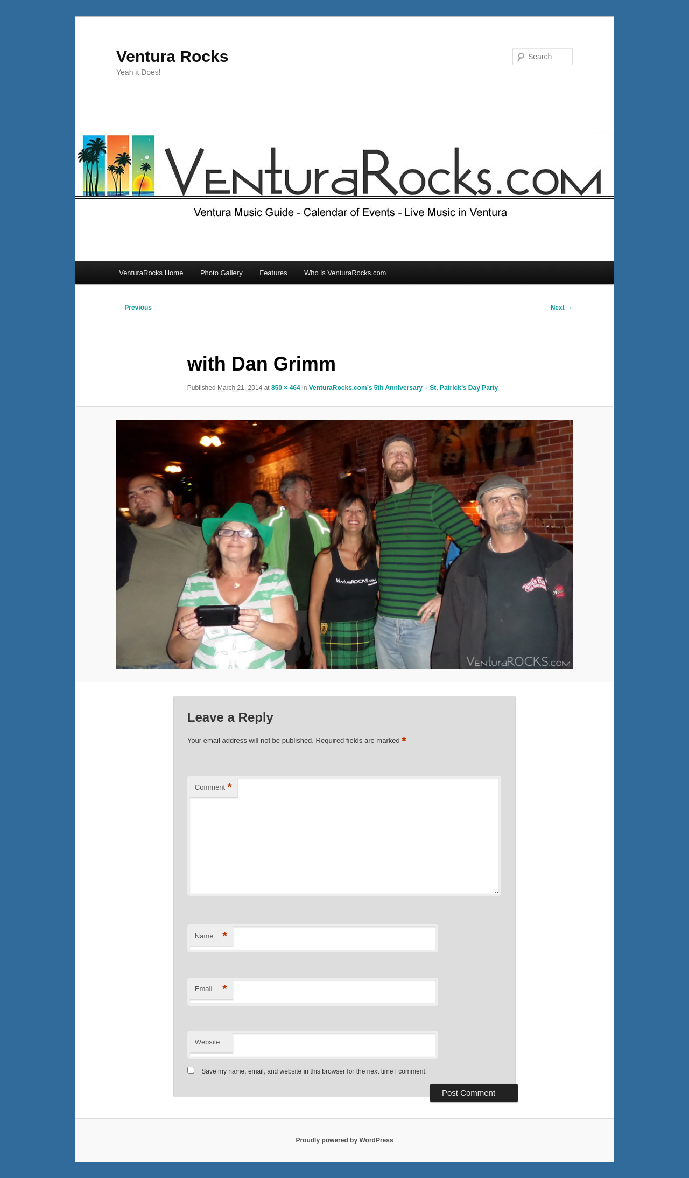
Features (273, 273)
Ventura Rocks (172, 56)
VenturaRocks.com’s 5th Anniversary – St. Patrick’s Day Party (403, 388)
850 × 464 (285, 388)
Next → (562, 307)
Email (211, 989)
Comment (213, 788)
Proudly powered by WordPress (344, 1140)
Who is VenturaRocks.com (345, 273)
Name (211, 936)
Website (207, 1042)
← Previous (134, 307)
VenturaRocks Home (151, 273)
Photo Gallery (221, 273)
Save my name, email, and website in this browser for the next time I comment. (314, 1071)
